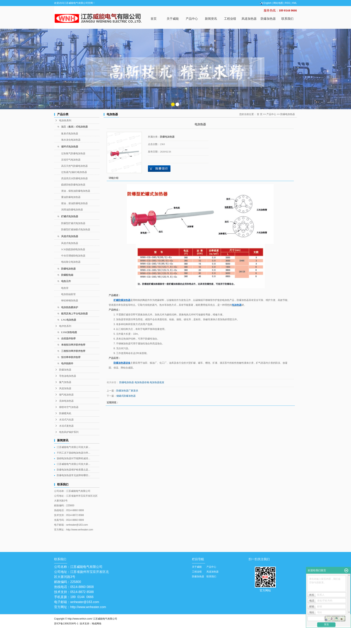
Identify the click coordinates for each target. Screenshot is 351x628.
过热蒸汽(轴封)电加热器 (74, 172)
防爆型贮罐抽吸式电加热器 (75, 229)
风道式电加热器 (69, 236)
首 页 (259, 114)
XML (294, 3)
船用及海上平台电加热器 (74, 313)
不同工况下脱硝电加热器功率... (73, 452)
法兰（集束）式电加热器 (74, 126)
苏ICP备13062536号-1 (66, 623)
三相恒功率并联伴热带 (73, 351)
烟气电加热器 (66, 394)
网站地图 (278, 3)
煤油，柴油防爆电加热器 (74, 203)
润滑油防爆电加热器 (72, 209)
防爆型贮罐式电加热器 (73, 223)
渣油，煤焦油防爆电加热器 (75, 190)
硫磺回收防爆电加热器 (73, 184)
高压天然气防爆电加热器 (74, 166)
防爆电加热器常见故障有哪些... (73, 475)
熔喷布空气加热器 (68, 407)
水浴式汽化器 (66, 419)
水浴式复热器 (66, 425)
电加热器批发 (157, 382)
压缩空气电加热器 (71, 159)
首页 (154, 18)
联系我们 (287, 18)
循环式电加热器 (69, 146)
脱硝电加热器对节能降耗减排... (73, 458)
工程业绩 (230, 18)
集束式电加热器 (69, 133)
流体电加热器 (66, 400)
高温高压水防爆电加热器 (74, 178)
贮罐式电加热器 (69, 216)
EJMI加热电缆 (69, 332)
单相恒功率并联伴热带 (73, 344)
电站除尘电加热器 (71, 261)
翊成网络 (96, 623)
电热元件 (66, 281)
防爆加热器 (268, 18)
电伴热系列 (65, 326)
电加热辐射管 (68, 294)
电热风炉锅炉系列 (68, 432)
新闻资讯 (211, 18)
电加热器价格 (142, 382)
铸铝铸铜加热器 (69, 300)
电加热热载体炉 (69, 307)
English (265, 3)
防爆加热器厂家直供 (127, 390)
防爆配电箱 (67, 275)
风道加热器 (249, 18)
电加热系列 (65, 120)
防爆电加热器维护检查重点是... (73, 469)
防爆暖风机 (65, 413)
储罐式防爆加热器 (126, 395)
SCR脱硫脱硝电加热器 (73, 249)
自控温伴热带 (68, 338)
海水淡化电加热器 (71, 139)
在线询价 (159, 168)
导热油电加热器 (67, 376)
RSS (287, 3)
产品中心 (192, 18)
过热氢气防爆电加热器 (73, 153)
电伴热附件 (67, 363)
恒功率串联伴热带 (71, 357)
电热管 (64, 288)
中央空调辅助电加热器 (73, 255)
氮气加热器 (65, 382)
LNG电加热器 (68, 319)
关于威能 (173, 18)
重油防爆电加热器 (71, 197)
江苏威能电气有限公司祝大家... (73, 447)
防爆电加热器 (68, 268)
